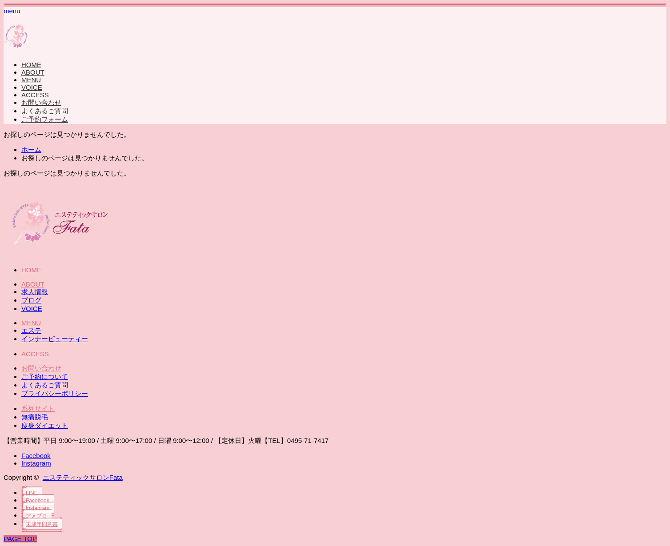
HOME (31, 64)
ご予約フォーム (44, 119)
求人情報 (34, 291)
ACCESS (35, 95)
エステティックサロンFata (83, 477)
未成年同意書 (42, 524)
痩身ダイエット (44, 425)
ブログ (31, 300)
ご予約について (44, 376)
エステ (31, 330)
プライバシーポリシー (54, 393)
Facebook (36, 455)
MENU (31, 80)
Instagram (36, 463)
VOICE (31, 87)
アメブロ (36, 516)
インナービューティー (54, 339)
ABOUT (32, 72)
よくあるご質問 (44, 111)
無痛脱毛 (34, 417)
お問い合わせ (41, 102)
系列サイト (38, 408)
